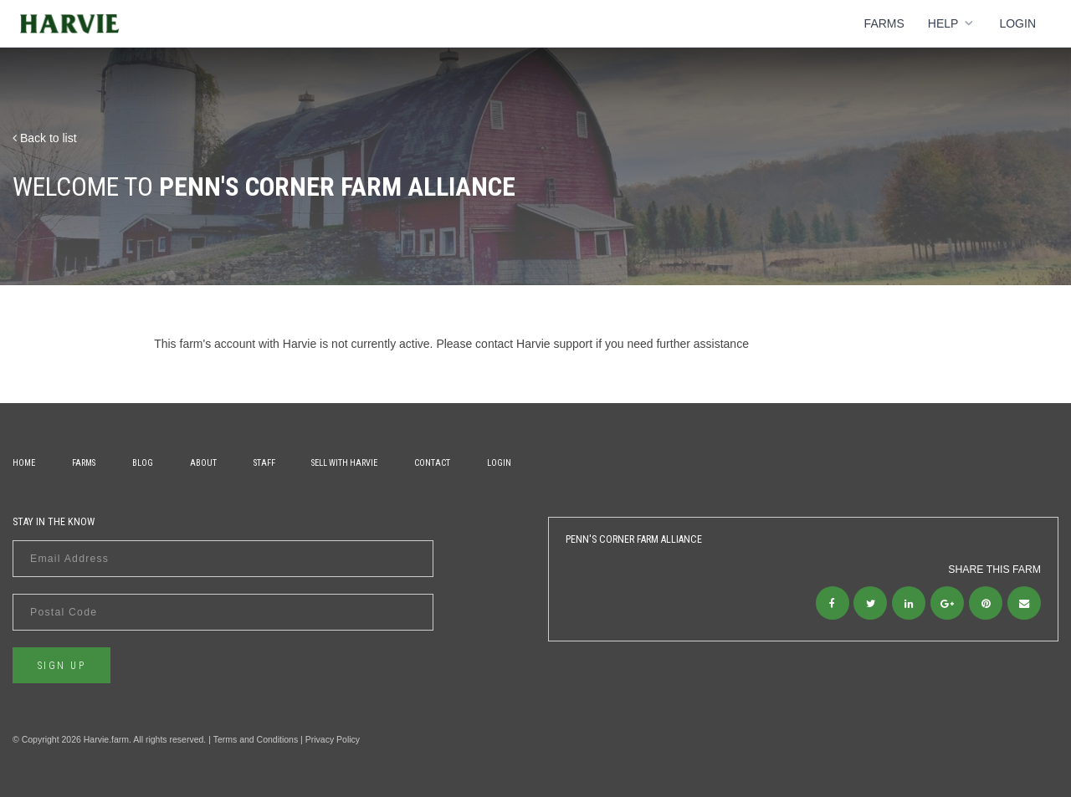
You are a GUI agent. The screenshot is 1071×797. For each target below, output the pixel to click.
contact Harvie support (533, 343)
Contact (432, 462)
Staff (264, 462)
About (203, 462)
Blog (142, 462)
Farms (884, 23)
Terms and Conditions (256, 739)
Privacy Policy (332, 739)
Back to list (45, 138)
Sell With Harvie (344, 462)
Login (1017, 23)
